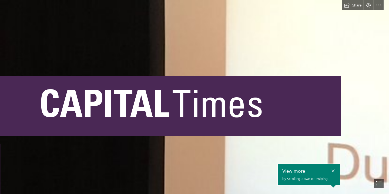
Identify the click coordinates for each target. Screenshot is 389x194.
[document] (194, 97)
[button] (353, 5)
